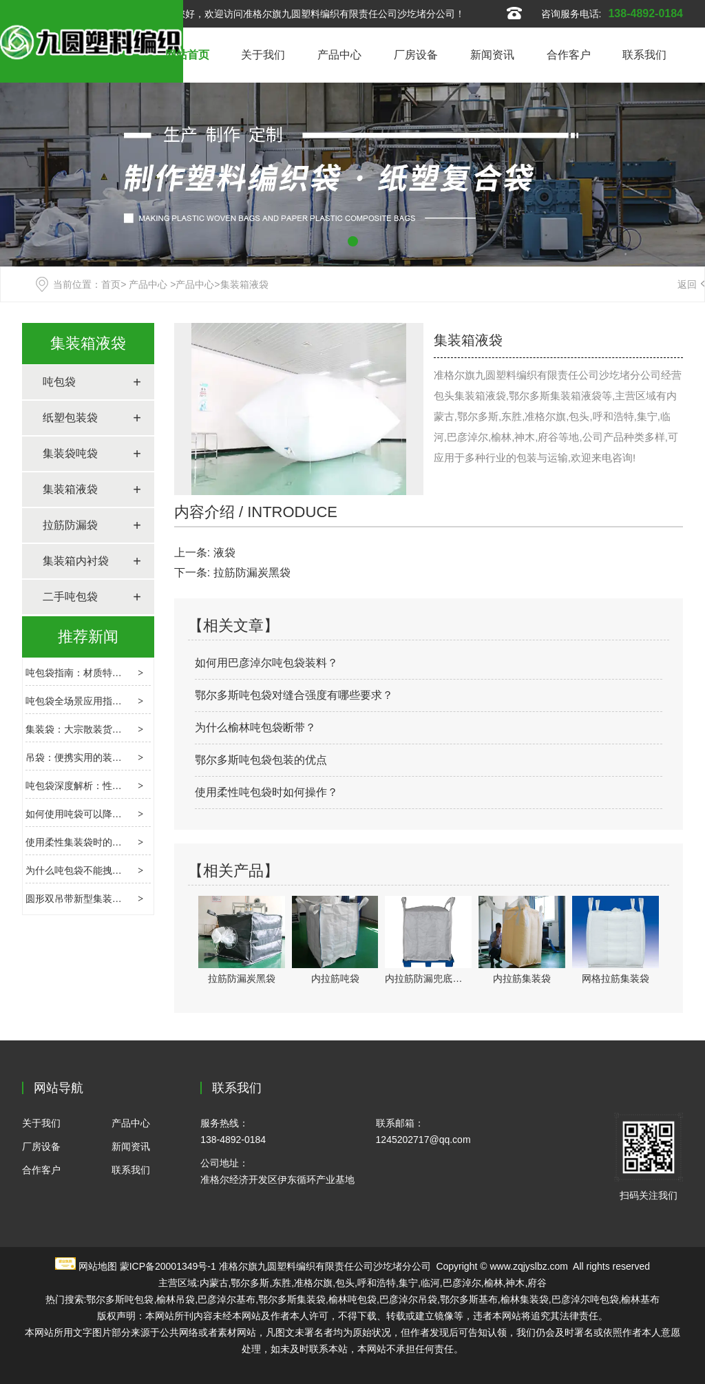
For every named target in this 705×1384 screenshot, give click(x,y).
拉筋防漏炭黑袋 (252, 572)
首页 (110, 284)
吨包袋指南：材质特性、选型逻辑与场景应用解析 (131, 672)
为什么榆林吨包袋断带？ (255, 727)
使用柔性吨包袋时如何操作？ (266, 792)
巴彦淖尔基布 (226, 1299)
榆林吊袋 (175, 1299)
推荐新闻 (88, 636)
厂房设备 (416, 55)
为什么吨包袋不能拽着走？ (83, 870)
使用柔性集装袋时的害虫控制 (88, 842)
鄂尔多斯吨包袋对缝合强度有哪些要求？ (294, 695)
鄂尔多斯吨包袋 (120, 1299)
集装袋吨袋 (70, 453)
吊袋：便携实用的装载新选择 (88, 757)
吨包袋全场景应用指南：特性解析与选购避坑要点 (131, 700)
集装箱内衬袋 (76, 561)
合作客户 (569, 55)
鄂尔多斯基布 (469, 1299)
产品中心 (339, 55)
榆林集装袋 (525, 1299)
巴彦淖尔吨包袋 (585, 1299)
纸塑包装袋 (70, 417)
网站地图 (97, 1266)
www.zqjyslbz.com (529, 1266)
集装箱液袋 (88, 343)
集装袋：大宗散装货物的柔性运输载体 (107, 729)
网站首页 (187, 55)
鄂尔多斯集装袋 (292, 1299)
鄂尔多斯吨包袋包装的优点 (261, 760)
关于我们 (263, 55)
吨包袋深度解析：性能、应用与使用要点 (112, 785)
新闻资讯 (492, 55)
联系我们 (644, 55)
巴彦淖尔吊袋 (408, 1299)
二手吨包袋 (70, 596)
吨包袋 (59, 382)
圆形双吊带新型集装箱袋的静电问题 (102, 898)
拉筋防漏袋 (70, 525)
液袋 (224, 552)
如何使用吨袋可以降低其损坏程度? (100, 813)
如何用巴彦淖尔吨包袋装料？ (266, 663)
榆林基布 (640, 1299)
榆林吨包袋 (352, 1299)
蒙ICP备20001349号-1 (168, 1266)
